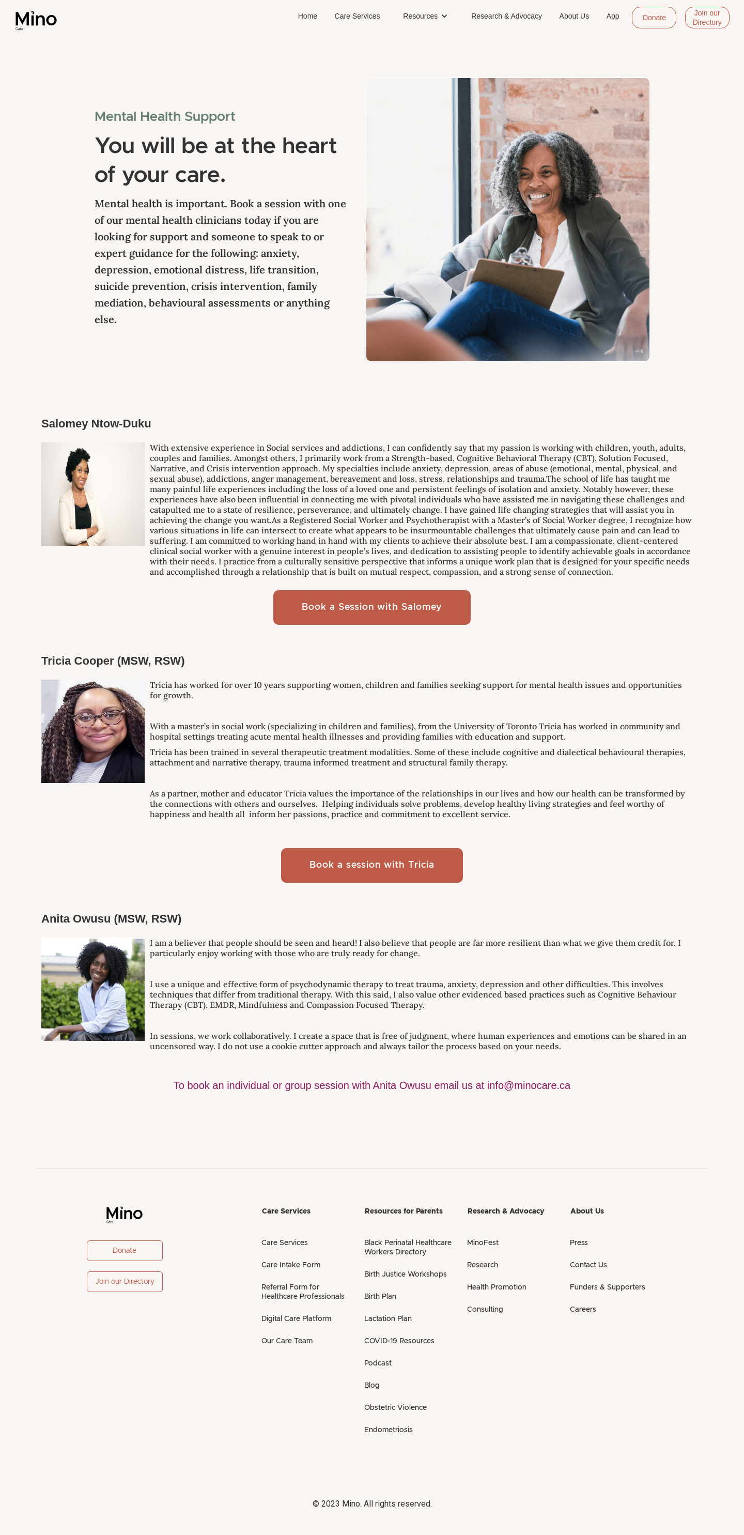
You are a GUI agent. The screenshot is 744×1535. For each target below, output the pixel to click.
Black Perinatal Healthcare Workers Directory (408, 1247)
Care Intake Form (290, 1265)
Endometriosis (388, 1430)
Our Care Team (287, 1341)
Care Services (357, 16)
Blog (372, 1385)
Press (579, 1243)
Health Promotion (496, 1287)
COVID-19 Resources (399, 1341)
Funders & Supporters (607, 1287)
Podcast (378, 1363)
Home (307, 16)
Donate (654, 17)
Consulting (485, 1309)
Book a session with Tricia (372, 865)
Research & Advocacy (506, 16)
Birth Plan (380, 1296)
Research (482, 1265)
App (613, 16)
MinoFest (483, 1243)
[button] (425, 16)
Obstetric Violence (395, 1407)
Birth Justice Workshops (405, 1274)
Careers (583, 1309)
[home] (36, 20)
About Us (575, 16)
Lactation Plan (388, 1319)
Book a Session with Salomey (372, 607)
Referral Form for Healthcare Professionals (303, 1292)
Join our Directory (707, 17)
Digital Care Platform (296, 1319)
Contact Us (588, 1265)
